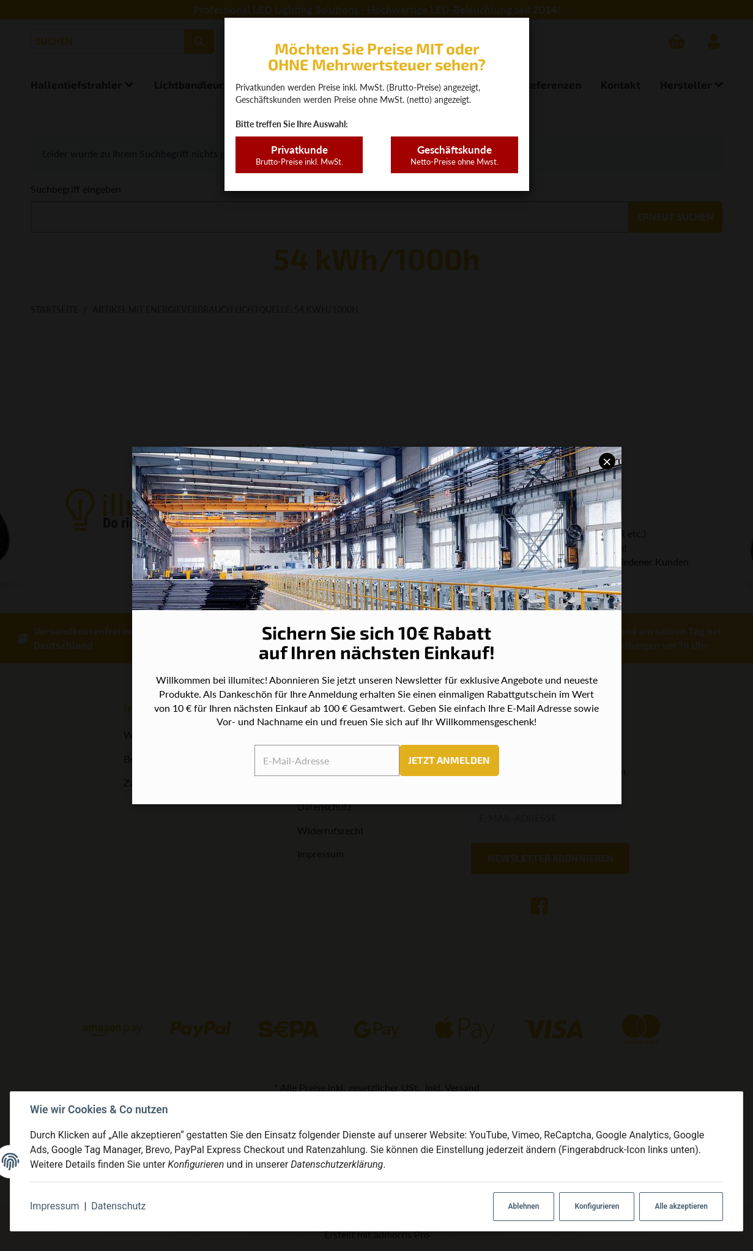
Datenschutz (118, 1206)
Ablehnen (524, 1206)
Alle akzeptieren (681, 1206)
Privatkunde (299, 155)
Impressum (55, 1206)
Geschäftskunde (454, 155)
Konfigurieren (596, 1206)
